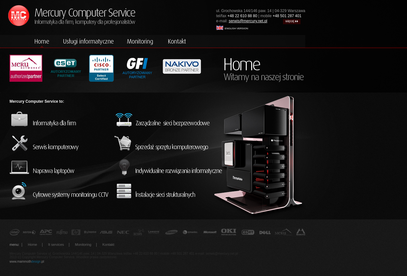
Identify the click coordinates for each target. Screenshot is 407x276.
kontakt (177, 41)
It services (56, 244)
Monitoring (83, 244)
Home (32, 244)
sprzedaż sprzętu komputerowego (168, 143)
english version (232, 28)
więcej (291, 21)
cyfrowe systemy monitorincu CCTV (60, 191)
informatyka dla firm (60, 119)
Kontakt (108, 244)
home (42, 41)
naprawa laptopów (60, 167)
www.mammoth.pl (27, 261)
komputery (88, 41)
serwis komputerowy (60, 143)
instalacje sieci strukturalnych (168, 191)
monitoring (141, 41)
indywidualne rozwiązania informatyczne (168, 167)
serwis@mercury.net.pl (248, 21)
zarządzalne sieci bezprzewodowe (168, 119)
